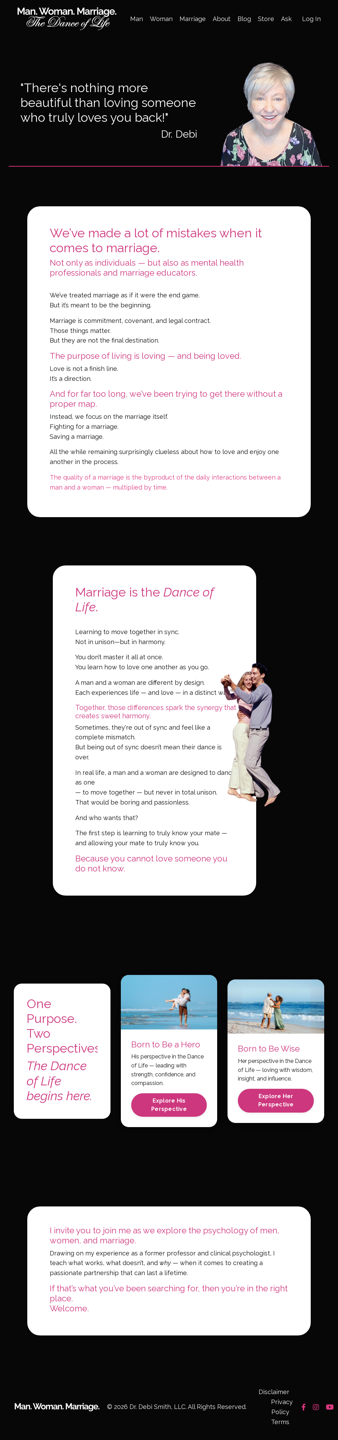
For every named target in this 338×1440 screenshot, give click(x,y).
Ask (286, 18)
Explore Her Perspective (276, 1101)
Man (136, 18)
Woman (161, 18)
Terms (280, 1422)
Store (266, 18)
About (222, 18)
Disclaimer (274, 1393)
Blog (244, 18)
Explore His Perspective (169, 1105)
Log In (311, 18)
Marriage (193, 18)
